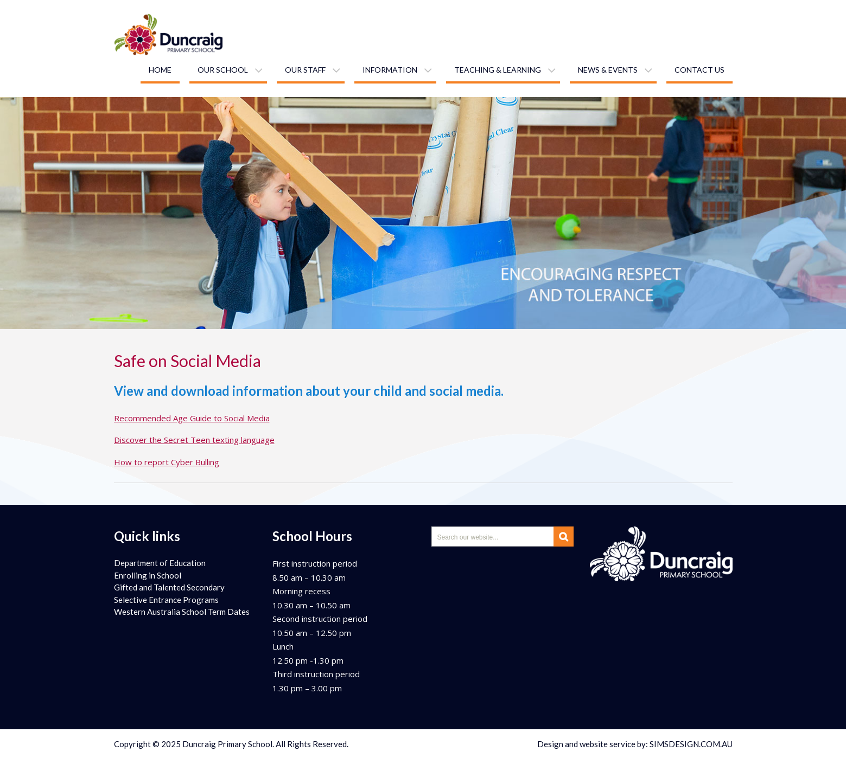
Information (389, 69)
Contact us (699, 69)
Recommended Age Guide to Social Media (192, 418)
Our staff (305, 69)
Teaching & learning (497, 69)
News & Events (608, 69)
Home (160, 69)
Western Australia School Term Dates (182, 611)
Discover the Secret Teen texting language (194, 439)
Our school (223, 69)
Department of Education (160, 563)
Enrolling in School (147, 575)
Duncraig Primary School (227, 744)
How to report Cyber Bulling (166, 462)
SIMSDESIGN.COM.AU (691, 744)
